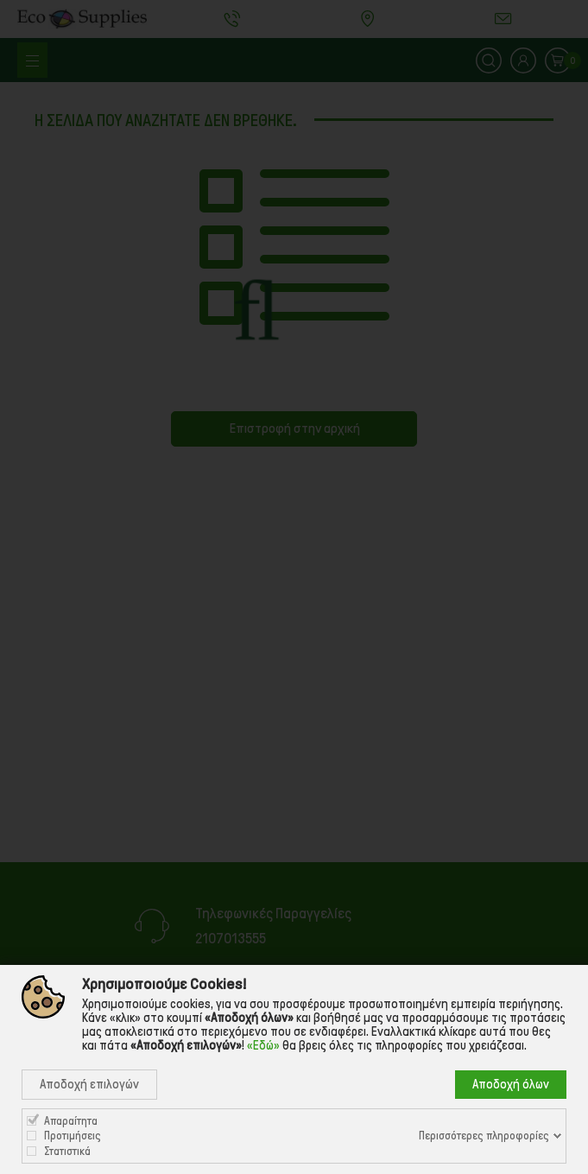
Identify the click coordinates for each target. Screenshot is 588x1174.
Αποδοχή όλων (510, 1084)
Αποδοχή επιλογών (89, 1084)
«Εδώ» (263, 1045)
